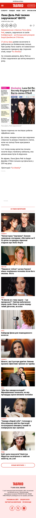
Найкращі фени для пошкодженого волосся (16, 334)
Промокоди (26, 502)
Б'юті (23, 10)
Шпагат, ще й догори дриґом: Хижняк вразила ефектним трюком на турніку (18, 362)
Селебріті (4, 10)
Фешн (18, 10)
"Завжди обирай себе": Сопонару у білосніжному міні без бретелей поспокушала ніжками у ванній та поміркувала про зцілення (16, 424)
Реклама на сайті (12, 499)
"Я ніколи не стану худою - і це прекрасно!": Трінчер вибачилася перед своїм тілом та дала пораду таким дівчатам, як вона (16, 303)
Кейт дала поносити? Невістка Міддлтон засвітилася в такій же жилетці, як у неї (15, 456)
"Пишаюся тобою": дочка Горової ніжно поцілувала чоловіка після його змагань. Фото (18, 271)
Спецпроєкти (24, 499)
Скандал (12, 10)
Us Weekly (16, 51)
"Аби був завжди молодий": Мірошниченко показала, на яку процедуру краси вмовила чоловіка (17, 392)
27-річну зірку (7, 42)
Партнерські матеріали (13, 502)
